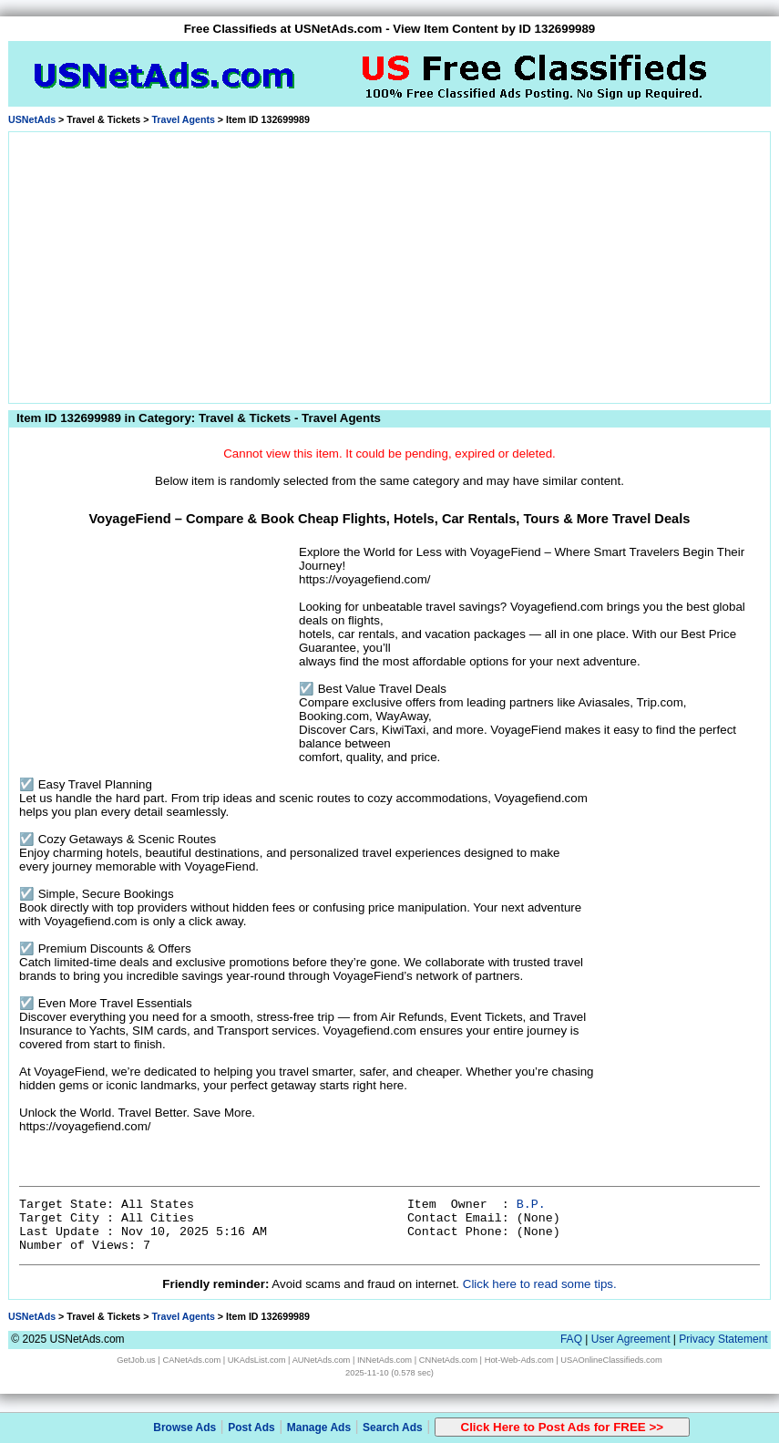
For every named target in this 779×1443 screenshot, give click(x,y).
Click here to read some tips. (540, 1284)
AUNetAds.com (321, 1360)
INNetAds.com (384, 1360)
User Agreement (631, 1339)
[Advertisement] (389, 264)
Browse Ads (184, 1427)
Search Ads (393, 1427)
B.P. (531, 1204)
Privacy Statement (723, 1339)
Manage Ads (319, 1427)
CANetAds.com (191, 1360)
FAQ (571, 1339)
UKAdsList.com (257, 1360)
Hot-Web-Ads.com (519, 1360)
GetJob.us (136, 1360)
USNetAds (32, 119)
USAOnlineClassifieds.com (610, 1360)
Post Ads (251, 1427)
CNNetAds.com (448, 1360)
